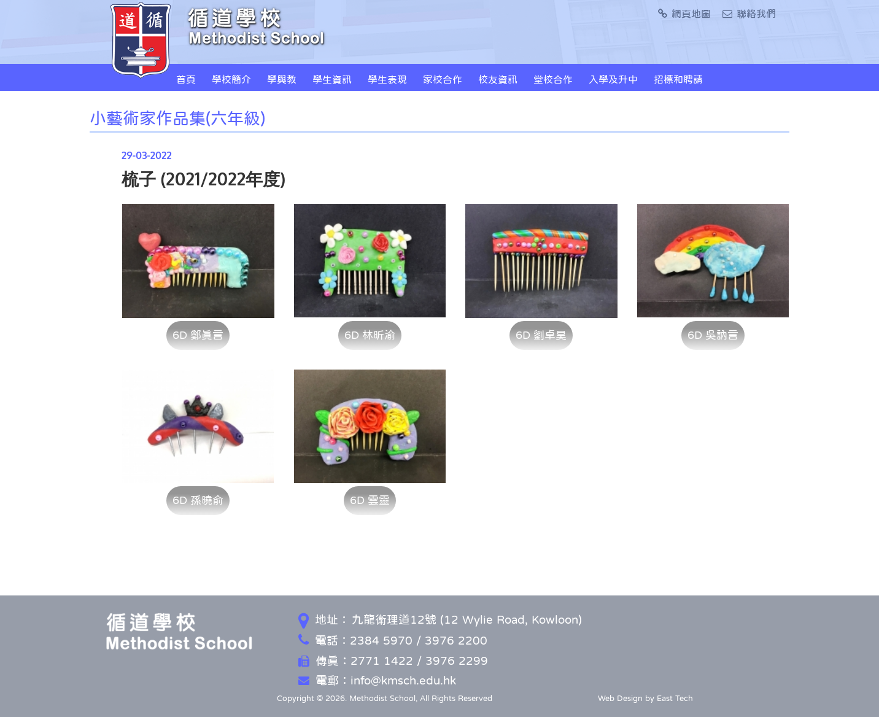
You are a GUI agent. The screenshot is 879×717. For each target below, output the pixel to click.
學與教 (281, 79)
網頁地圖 (684, 13)
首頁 (186, 79)
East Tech (675, 698)
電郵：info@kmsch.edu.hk (377, 680)
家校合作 (442, 79)
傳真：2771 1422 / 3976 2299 (393, 661)
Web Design (620, 698)
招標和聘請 (678, 79)
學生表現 (387, 79)
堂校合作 (553, 79)
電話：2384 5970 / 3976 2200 (392, 640)
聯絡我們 (749, 13)
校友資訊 (497, 79)
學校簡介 (231, 79)
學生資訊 (332, 79)
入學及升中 (613, 79)
